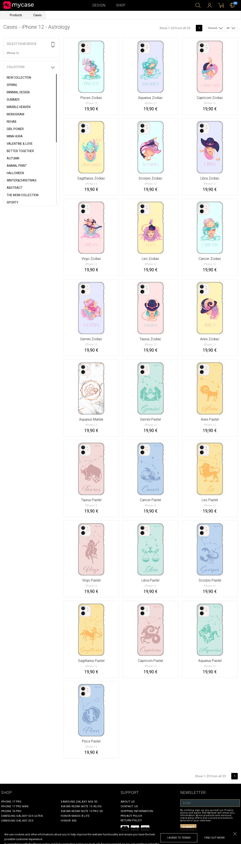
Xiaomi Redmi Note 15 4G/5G (81, 806)
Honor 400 (69, 820)
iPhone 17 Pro (11, 801)
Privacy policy (131, 815)
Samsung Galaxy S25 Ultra (22, 815)
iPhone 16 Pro (11, 811)
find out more (214, 837)
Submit (188, 827)
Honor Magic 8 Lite (75, 815)
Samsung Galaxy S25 (17, 820)
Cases (37, 15)
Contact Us (129, 806)
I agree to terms (179, 837)
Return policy (131, 820)
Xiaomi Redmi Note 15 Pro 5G (82, 811)
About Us (128, 801)
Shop (120, 5)
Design (99, 5)
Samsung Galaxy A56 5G (79, 801)
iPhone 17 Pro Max (15, 806)
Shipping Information (137, 811)
